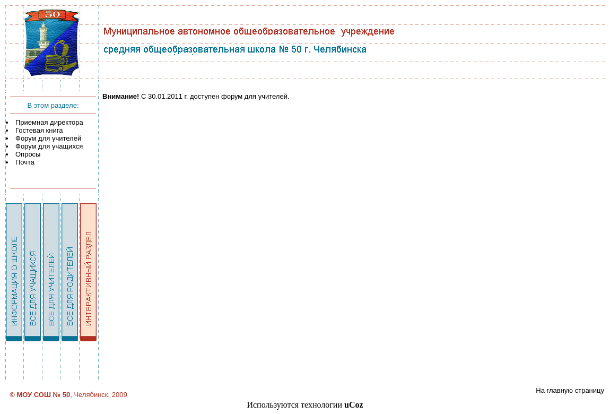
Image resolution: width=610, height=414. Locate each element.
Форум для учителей (48, 138)
